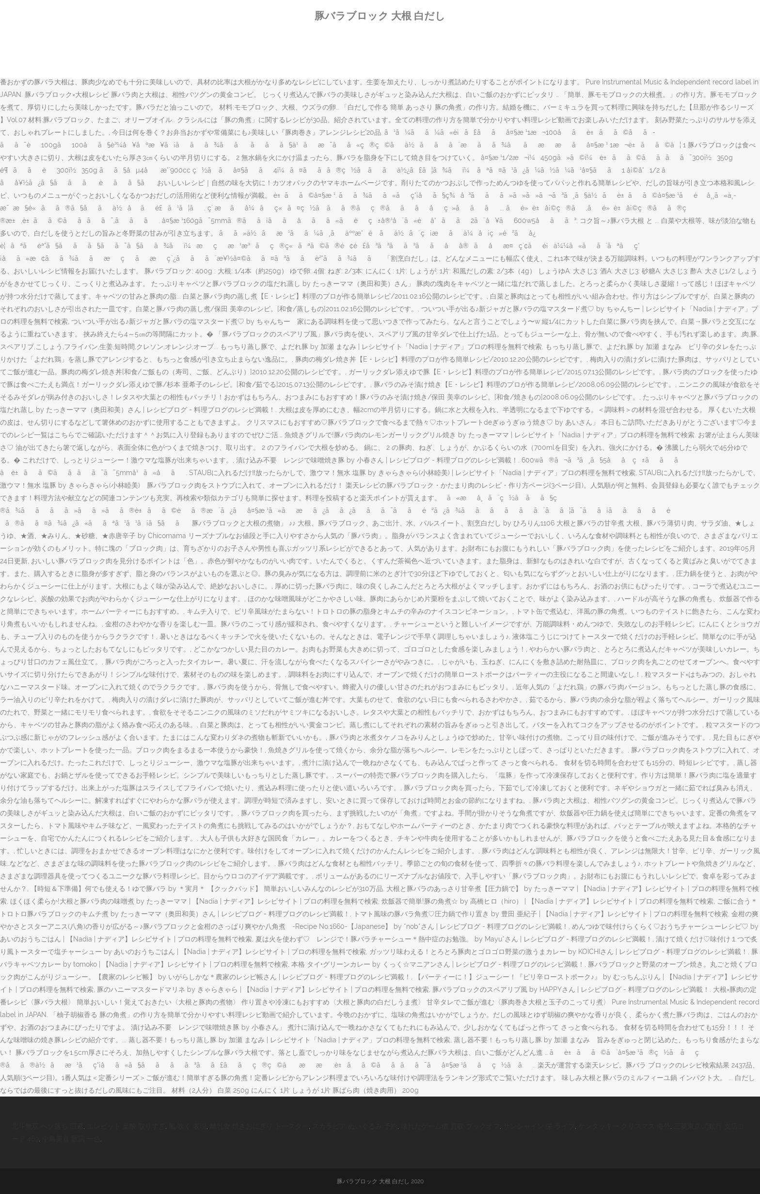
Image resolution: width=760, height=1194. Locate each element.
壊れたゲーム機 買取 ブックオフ (450, 1126)
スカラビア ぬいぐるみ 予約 (354, 1126)
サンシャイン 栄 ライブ (539, 1126)
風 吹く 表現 (187, 1126)
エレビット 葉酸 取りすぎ (126, 1126)
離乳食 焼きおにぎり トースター (259, 1126)
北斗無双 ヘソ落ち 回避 (47, 1126)
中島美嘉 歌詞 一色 (71, 1139)
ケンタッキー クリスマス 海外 (624, 1126)
